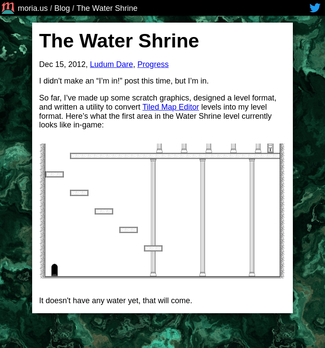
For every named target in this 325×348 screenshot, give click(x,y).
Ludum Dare (111, 64)
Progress (153, 64)
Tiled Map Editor (171, 107)
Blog (62, 8)
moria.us (24, 8)
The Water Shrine (106, 8)
